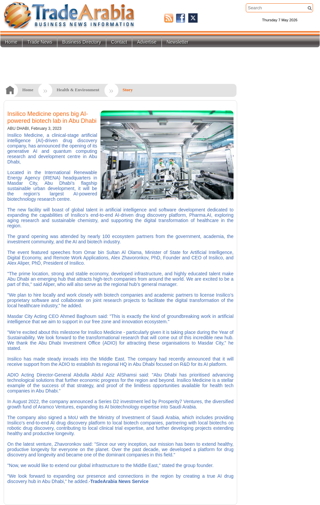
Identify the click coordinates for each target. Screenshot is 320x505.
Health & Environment (78, 89)
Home (11, 42)
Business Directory (81, 42)
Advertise (146, 42)
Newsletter (178, 42)
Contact (119, 42)
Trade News (39, 42)
